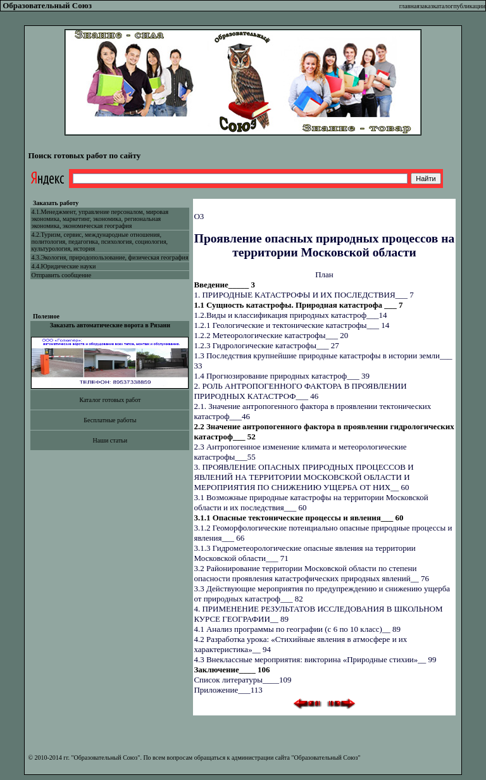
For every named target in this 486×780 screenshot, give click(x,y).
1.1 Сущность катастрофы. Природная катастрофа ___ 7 (298, 305)
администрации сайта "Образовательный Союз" (296, 757)
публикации (469, 6)
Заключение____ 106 (232, 669)
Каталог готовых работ (109, 399)
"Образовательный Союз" (105, 757)
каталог (443, 6)
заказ (426, 6)
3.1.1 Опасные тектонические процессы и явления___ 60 (298, 517)
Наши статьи (110, 440)
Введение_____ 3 (224, 284)
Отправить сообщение (61, 275)
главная (409, 6)
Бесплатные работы (110, 420)
